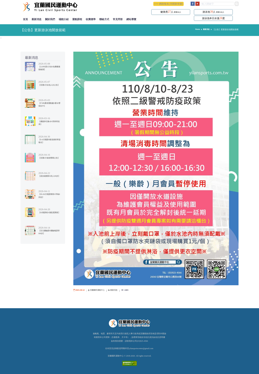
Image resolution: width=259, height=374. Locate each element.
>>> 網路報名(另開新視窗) (168, 3)
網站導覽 (131, 19)
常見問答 (118, 19)
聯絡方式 (104, 19)
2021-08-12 (81, 290)
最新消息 (36, 19)
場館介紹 (64, 19)
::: (1, 37)
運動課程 (77, 19)
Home (196, 29)
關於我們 (50, 19)
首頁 (25, 19)
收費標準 (91, 19)
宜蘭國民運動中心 (99, 290)
